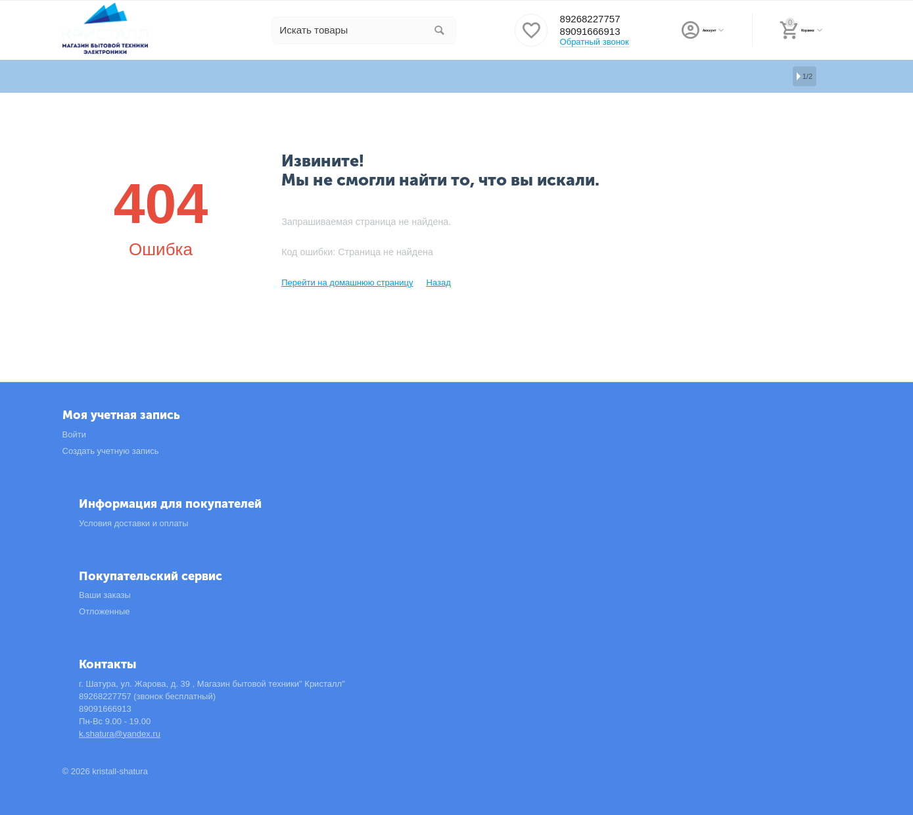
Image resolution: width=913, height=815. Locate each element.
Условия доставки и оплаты (134, 523)
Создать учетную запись (110, 451)
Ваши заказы (105, 595)
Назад (438, 282)
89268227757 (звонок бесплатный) (147, 696)
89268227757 (593, 19)
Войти (74, 434)
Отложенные (104, 611)
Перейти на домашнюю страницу (347, 282)
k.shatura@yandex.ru (119, 734)
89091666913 (593, 32)
